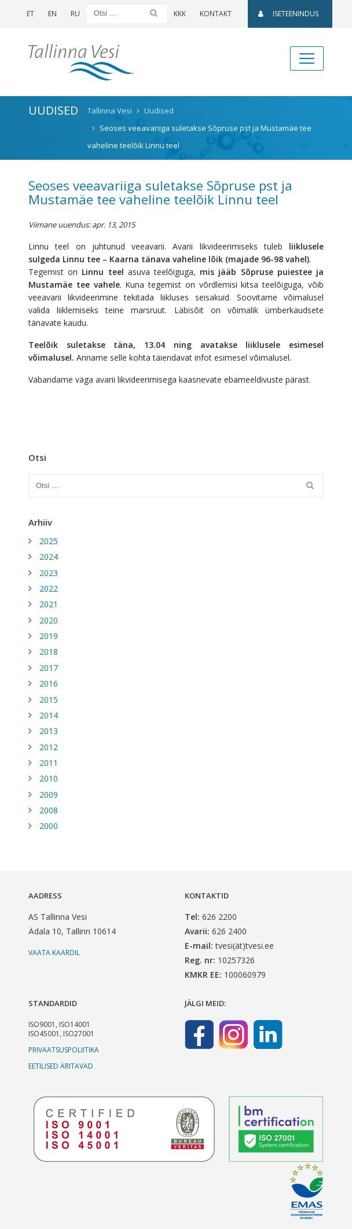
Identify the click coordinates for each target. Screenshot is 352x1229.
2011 (48, 762)
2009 (48, 794)
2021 (48, 604)
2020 (48, 620)
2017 (48, 667)
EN (52, 14)
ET (30, 14)
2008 (48, 810)
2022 (48, 588)
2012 (48, 747)
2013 (48, 730)
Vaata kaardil (54, 952)
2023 (48, 572)
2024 (48, 556)
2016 (48, 683)
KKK (180, 14)
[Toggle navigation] (307, 58)
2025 (48, 540)
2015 (48, 699)
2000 (48, 825)
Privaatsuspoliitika (63, 1050)
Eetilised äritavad (60, 1066)
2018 (48, 651)
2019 (48, 635)
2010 (48, 778)
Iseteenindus (288, 14)
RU (75, 14)
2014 (48, 715)
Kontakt (216, 14)
